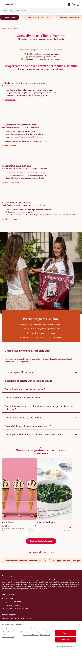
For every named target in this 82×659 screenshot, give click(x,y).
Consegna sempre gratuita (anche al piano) (16, 618)
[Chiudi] (79, 624)
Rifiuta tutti (65, 639)
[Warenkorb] (73, 4)
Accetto (65, 633)
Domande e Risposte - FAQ (37, 17)
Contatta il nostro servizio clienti (23, 397)
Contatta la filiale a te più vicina (23, 417)
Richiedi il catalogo (12, 219)
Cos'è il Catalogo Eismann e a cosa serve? (28, 426)
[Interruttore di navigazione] (77, 4)
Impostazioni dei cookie (31, 635)
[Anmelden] (69, 4)
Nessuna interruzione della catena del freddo (23, 560)
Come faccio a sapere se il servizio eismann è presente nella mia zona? (39, 407)
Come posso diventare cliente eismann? (27, 350)
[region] (41, 640)
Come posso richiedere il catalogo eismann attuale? (34, 434)
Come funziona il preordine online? (25, 389)
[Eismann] (10, 4)
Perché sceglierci (9, 614)
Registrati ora (10, 99)
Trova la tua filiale (12, 182)
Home (4, 29)
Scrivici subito (10, 145)
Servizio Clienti (8, 594)
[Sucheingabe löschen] (77, 10)
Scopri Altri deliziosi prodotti (41, 541)
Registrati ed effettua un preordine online (28, 380)
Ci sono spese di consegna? (20, 372)
